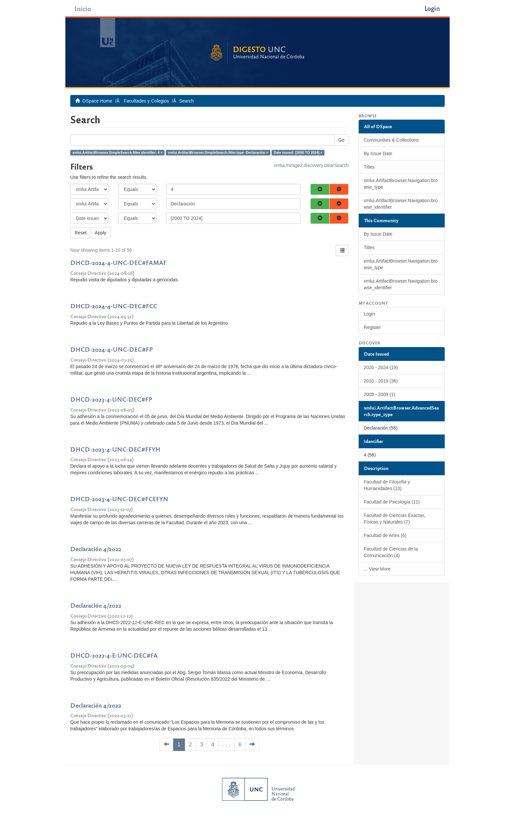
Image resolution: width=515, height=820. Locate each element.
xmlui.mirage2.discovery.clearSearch (311, 165)
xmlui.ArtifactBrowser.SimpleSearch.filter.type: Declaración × (218, 152)
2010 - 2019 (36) (381, 381)
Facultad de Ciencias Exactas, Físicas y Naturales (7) (395, 519)
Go (341, 140)
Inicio (83, 8)
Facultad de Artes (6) (385, 535)
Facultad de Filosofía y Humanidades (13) (387, 485)
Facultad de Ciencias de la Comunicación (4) (391, 552)
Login (369, 313)
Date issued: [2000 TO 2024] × (298, 152)
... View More (377, 569)
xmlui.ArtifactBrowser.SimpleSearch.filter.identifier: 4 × (117, 152)
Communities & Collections (391, 140)
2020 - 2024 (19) (381, 367)
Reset (81, 232)
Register (372, 327)
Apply (100, 232)
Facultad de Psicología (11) (392, 501)
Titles (369, 167)
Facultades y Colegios (146, 101)
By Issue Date (378, 153)
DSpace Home (97, 101)
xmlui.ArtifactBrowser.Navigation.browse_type (401, 184)
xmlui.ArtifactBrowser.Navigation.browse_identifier (401, 204)
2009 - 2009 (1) (379, 394)
